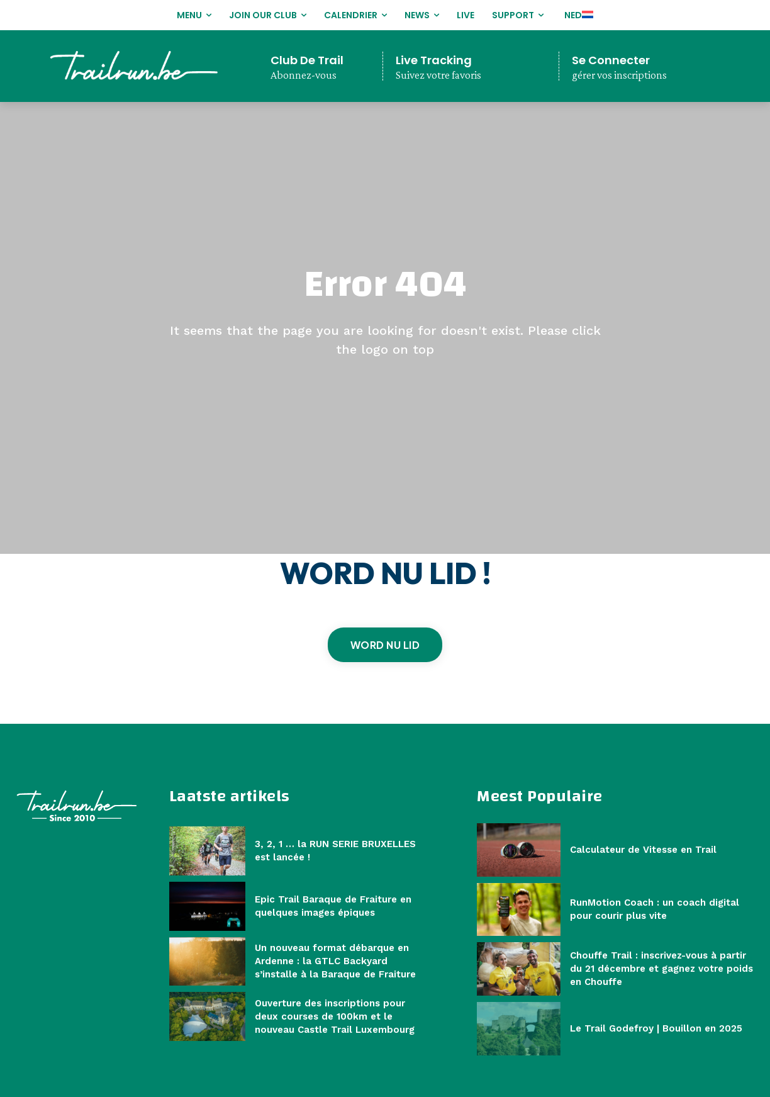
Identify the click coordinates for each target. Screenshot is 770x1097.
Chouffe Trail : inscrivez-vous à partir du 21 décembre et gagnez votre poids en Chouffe (661, 968)
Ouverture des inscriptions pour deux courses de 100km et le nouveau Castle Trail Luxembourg (335, 1016)
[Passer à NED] (576, 15)
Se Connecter (611, 60)
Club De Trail (307, 60)
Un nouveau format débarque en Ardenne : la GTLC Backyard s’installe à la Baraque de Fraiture (335, 961)
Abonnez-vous (304, 75)
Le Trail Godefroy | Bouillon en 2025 (656, 1028)
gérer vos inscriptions (619, 75)
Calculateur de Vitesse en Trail (643, 849)
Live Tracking (434, 60)
